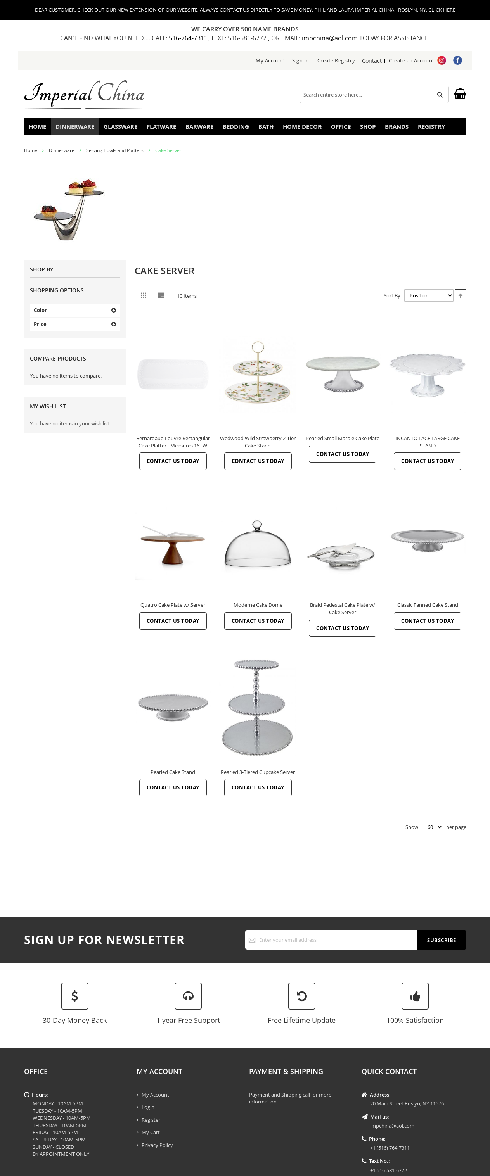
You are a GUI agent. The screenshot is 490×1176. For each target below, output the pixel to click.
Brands (402, 129)
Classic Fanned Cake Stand (427, 609)
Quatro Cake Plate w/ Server (172, 609)
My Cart (151, 1132)
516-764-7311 (188, 38)
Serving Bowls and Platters (115, 155)
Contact (372, 60)
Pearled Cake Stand (173, 776)
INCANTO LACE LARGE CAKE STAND (427, 446)
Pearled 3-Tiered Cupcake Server (258, 776)
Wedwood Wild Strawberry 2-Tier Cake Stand (258, 446)
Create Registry (336, 60)
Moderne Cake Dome (258, 609)
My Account (271, 60)
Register (151, 1119)
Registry (442, 129)
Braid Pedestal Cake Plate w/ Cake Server (342, 613)
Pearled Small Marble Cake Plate (342, 442)
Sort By (392, 300)
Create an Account (412, 60)
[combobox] (374, 94)
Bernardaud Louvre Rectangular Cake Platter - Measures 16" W (173, 446)
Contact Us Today (173, 465)
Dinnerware (61, 155)
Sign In (301, 60)
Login (148, 1106)
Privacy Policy (157, 1144)
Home (40, 129)
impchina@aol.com (330, 38)
